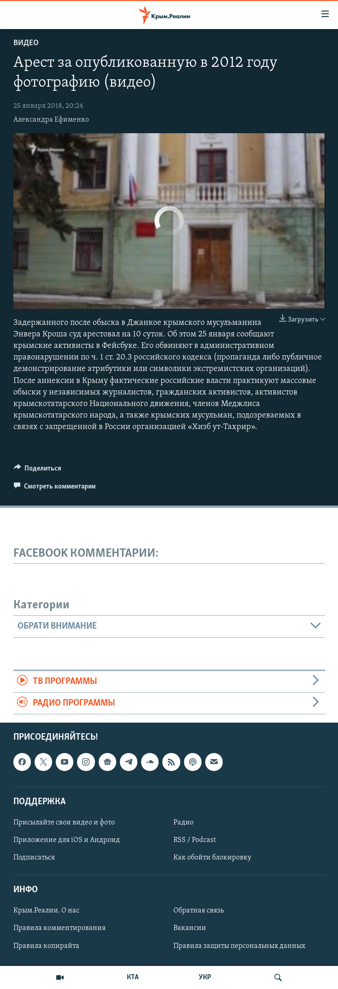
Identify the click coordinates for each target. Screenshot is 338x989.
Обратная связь (198, 911)
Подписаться (34, 857)
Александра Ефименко (51, 120)
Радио (183, 822)
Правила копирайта (46, 946)
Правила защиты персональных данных (239, 946)
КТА (133, 977)
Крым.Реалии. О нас (46, 911)
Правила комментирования (59, 928)
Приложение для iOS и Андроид (66, 840)
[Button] (38, 470)
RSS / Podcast (194, 840)
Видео (26, 43)
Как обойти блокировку (212, 857)
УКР (205, 977)
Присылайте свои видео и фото (64, 822)
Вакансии (189, 928)
